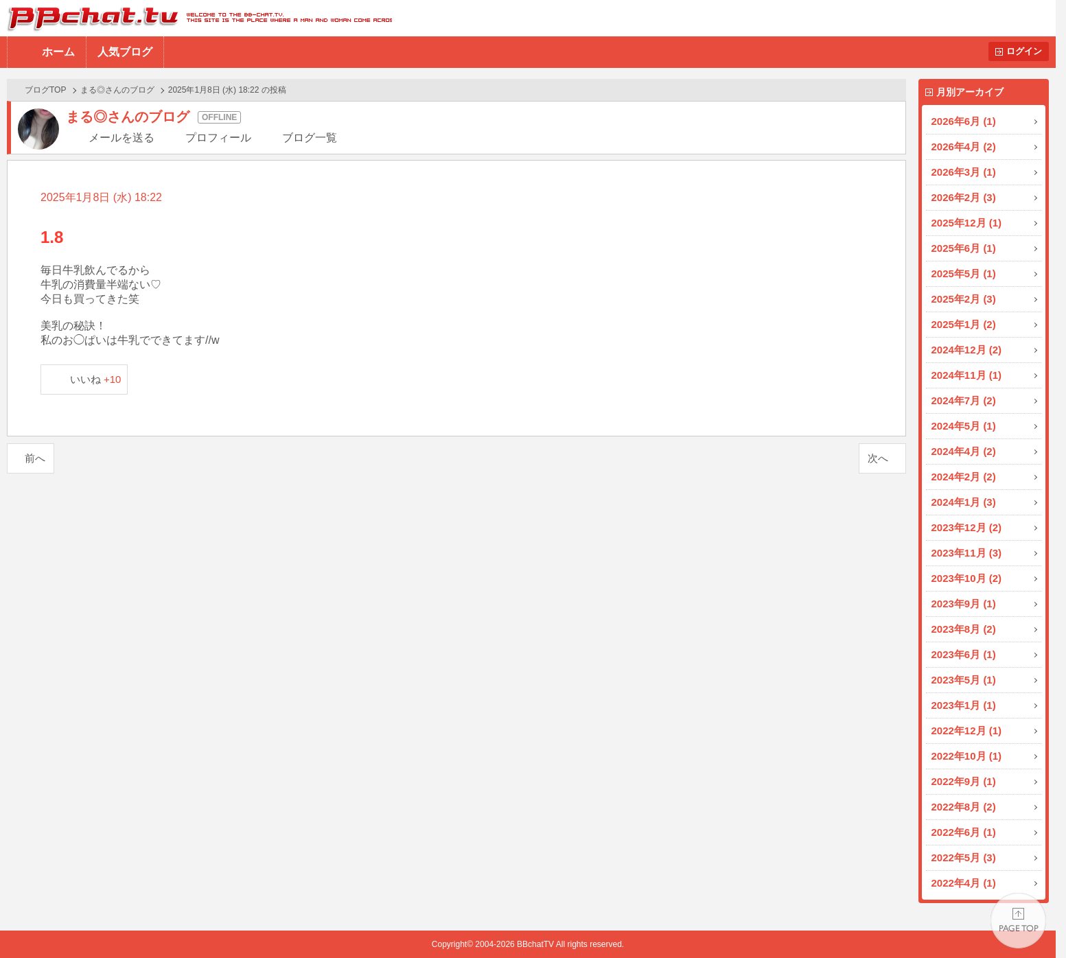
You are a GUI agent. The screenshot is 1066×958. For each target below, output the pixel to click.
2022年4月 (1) (963, 883)
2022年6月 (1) (963, 832)
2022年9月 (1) (963, 781)
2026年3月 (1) (963, 172)
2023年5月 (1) (963, 680)
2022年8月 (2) (963, 807)
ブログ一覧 (309, 137)
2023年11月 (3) (966, 553)
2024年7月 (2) (963, 400)
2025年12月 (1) (966, 223)
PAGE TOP (1018, 920)
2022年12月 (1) (966, 730)
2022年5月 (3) (963, 857)
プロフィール (218, 137)
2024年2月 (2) (963, 476)
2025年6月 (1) (963, 248)
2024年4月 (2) (963, 451)
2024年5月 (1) (963, 426)
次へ (878, 458)
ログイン (1024, 51)
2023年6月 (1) (963, 654)
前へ (35, 458)
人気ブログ (124, 52)
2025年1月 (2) (963, 324)
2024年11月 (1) (966, 375)
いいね (95, 379)
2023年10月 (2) (966, 578)
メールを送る (121, 137)
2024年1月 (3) (963, 502)
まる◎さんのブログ (117, 90)
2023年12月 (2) (966, 527)
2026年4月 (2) (963, 146)
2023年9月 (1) (963, 603)
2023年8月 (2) (963, 629)
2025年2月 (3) (963, 299)
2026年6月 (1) (963, 121)
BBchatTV (196, 18)
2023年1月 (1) (963, 705)
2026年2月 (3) (963, 197)
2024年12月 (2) (966, 349)
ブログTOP (45, 90)
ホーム (58, 52)
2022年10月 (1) (966, 756)
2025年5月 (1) (963, 273)
